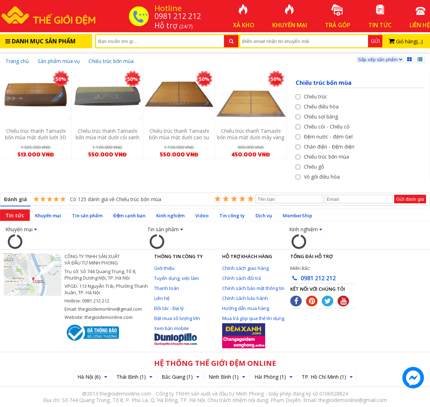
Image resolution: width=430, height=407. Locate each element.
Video (202, 215)
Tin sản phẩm (87, 215)
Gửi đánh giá (410, 199)
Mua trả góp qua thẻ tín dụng (253, 318)
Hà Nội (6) (92, 376)
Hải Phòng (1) (273, 376)
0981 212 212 (313, 278)
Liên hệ (161, 298)
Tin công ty (232, 215)
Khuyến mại (48, 215)
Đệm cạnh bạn (129, 215)
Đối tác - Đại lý (169, 308)
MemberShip (297, 215)
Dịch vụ (263, 215)
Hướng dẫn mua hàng (245, 308)
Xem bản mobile (171, 328)
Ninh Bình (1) (227, 376)
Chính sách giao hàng (245, 268)
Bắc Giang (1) (180, 376)
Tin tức (14, 215)
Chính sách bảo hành (245, 298)
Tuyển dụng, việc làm (176, 278)
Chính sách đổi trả (241, 278)
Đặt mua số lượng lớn (177, 318)
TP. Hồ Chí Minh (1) (327, 376)
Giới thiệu (164, 268)
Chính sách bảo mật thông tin (253, 288)
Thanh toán (166, 288)
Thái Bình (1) (134, 376)
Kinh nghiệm (170, 215)
